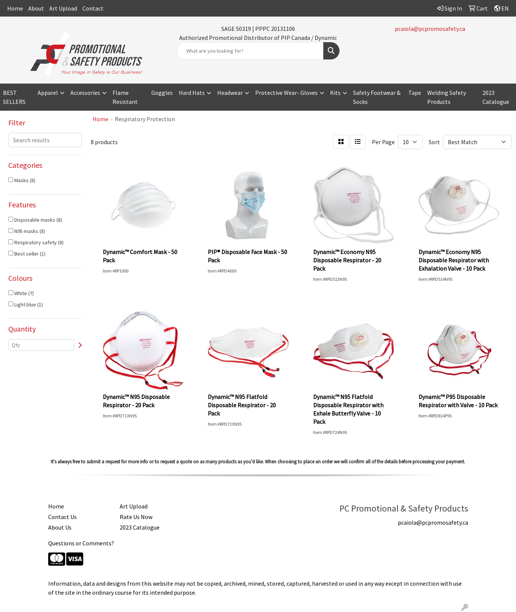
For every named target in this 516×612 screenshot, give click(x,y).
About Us (60, 527)
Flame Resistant (125, 97)
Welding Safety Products (446, 97)
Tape (414, 92)
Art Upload (63, 8)
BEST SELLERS (14, 97)
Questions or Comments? (81, 543)
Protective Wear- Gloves (286, 92)
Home (15, 8)
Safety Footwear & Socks (376, 97)
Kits (335, 92)
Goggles (162, 92)
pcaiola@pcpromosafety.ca (430, 28)
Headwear (230, 92)
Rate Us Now (136, 517)
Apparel (48, 92)
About (36, 8)
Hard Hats (192, 92)
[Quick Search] (250, 50)
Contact (93, 8)
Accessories (85, 92)
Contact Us (62, 517)
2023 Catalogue (496, 97)
